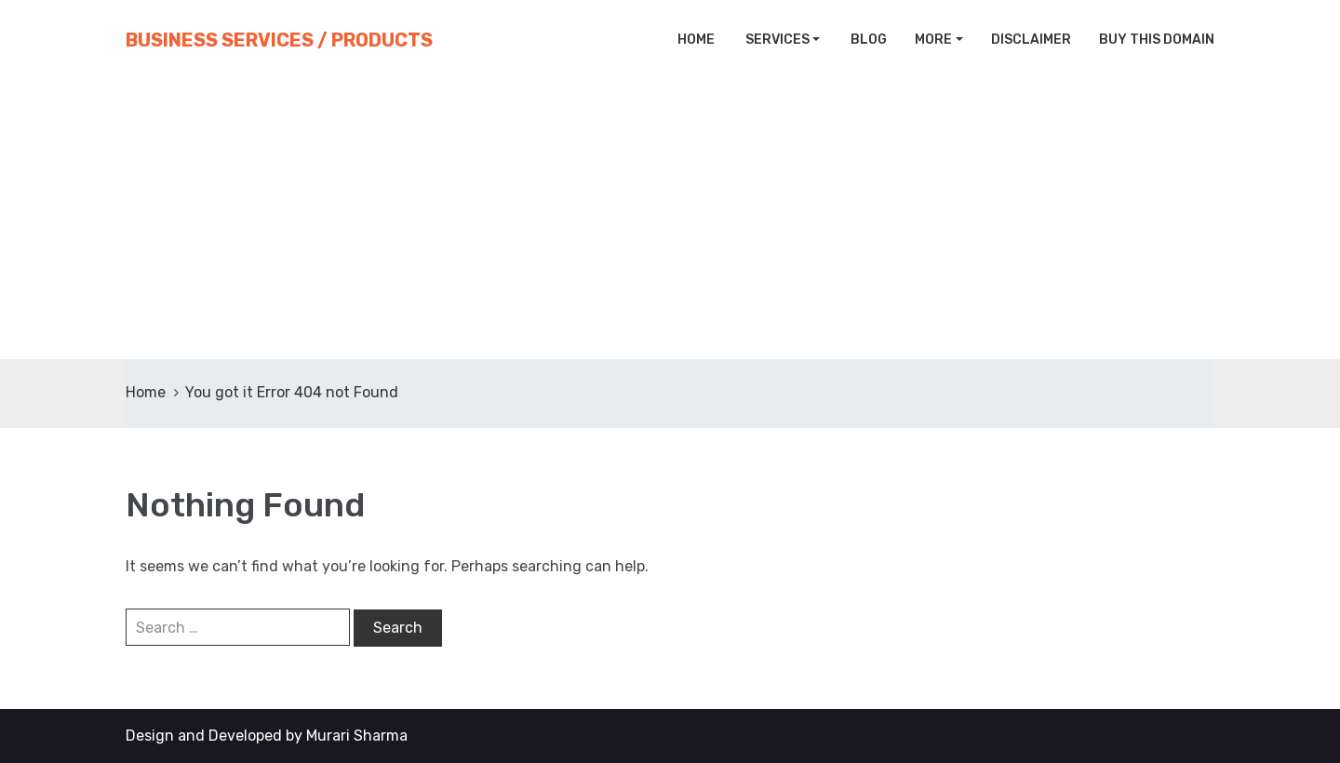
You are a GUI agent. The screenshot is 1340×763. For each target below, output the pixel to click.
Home (695, 39)
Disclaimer (1031, 39)
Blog (867, 39)
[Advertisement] (670, 219)
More (933, 39)
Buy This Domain (1156, 39)
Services (776, 39)
